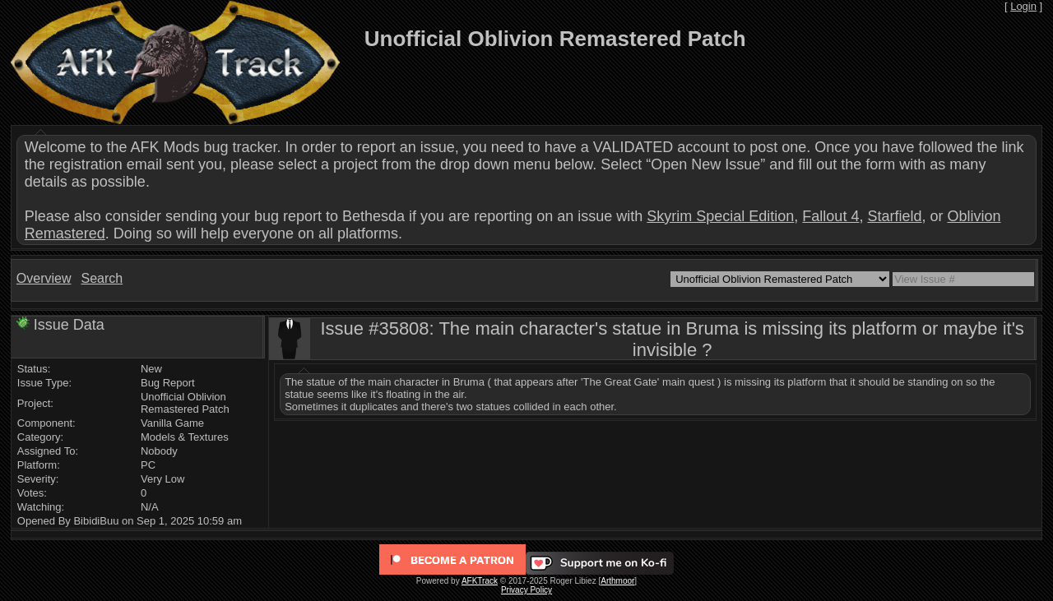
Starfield (894, 216)
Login (1023, 6)
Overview (44, 278)
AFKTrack (480, 580)
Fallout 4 (830, 216)
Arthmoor (617, 580)
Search (102, 278)
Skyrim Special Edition (720, 216)
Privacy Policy (526, 589)
